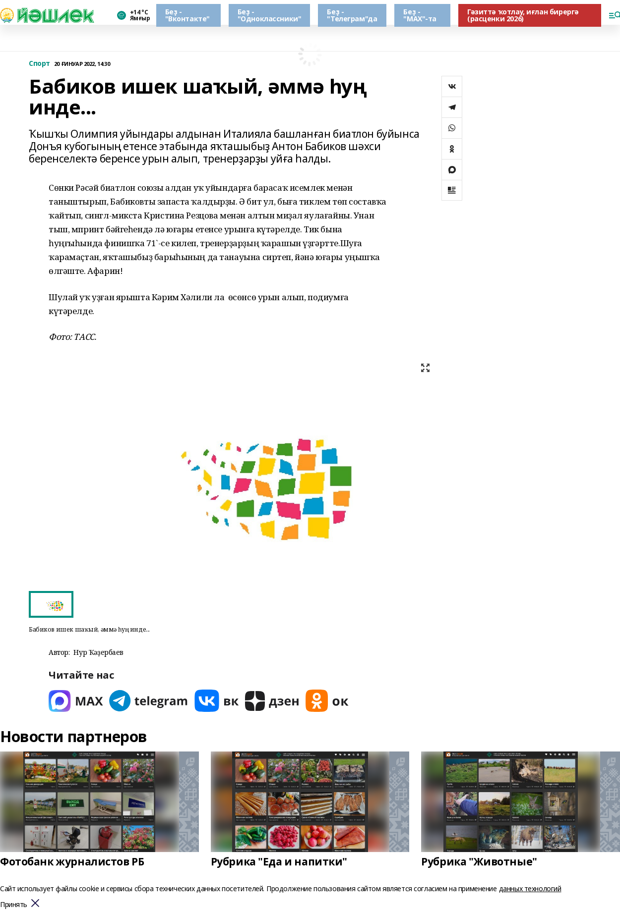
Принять (13, 905)
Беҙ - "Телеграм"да (352, 15)
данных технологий (530, 888)
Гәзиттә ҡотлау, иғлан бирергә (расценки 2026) (523, 15)
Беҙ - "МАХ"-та (419, 15)
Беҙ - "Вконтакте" (187, 15)
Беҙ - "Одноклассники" (270, 15)
